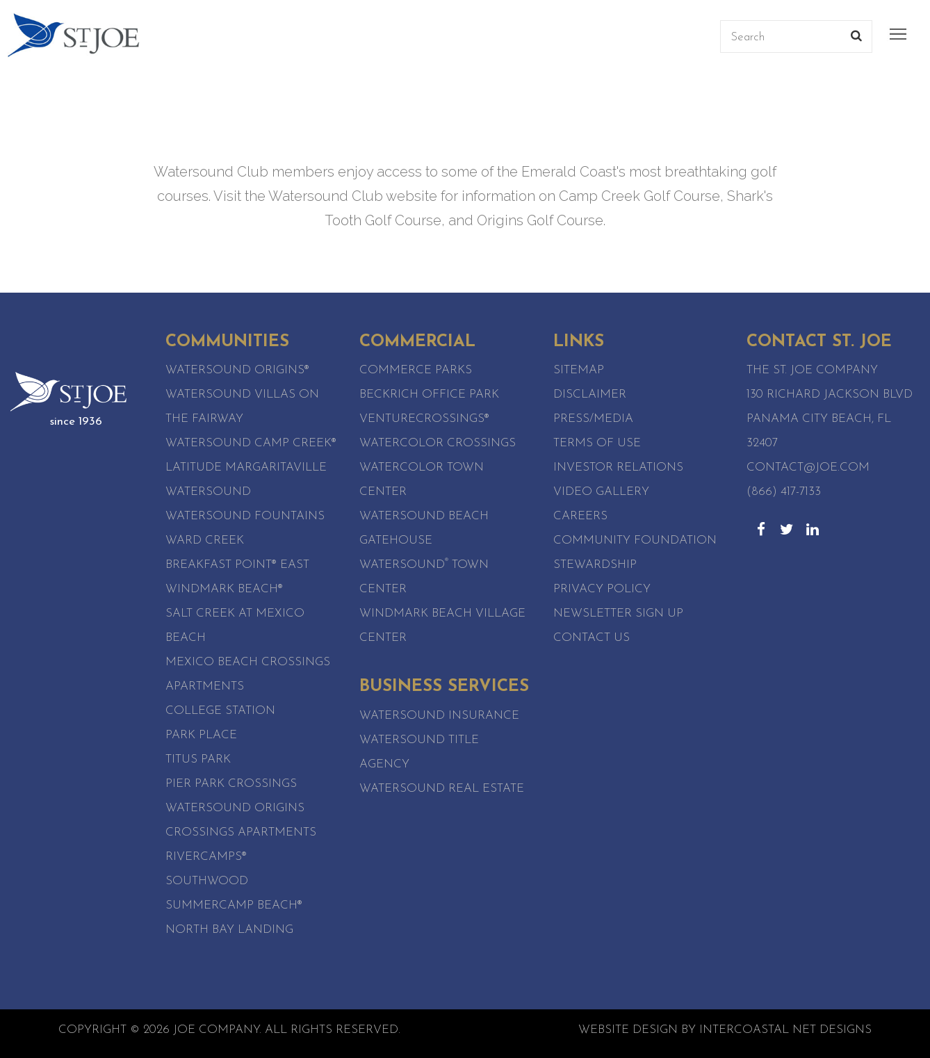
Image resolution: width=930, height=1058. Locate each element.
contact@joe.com (808, 467)
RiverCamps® (206, 857)
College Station (220, 711)
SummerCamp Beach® (233, 905)
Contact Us (591, 638)
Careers (580, 516)
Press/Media (593, 419)
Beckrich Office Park (429, 394)
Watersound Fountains (245, 516)
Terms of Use (597, 443)
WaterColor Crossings (437, 443)
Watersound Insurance (439, 716)
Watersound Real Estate (441, 789)
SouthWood (206, 881)
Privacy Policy (602, 589)
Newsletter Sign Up (618, 613)
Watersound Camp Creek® (250, 443)
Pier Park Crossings (231, 784)
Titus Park (198, 759)
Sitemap (578, 370)
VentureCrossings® (424, 419)
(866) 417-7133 (784, 492)
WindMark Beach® (224, 589)
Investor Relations (618, 467)
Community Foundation (635, 540)
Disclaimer (589, 394)
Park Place (201, 735)
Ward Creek (204, 540)
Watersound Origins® (237, 370)
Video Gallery (601, 492)
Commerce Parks (415, 370)
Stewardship (595, 565)
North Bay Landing (229, 930)
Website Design (628, 1030)
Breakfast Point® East (237, 565)
